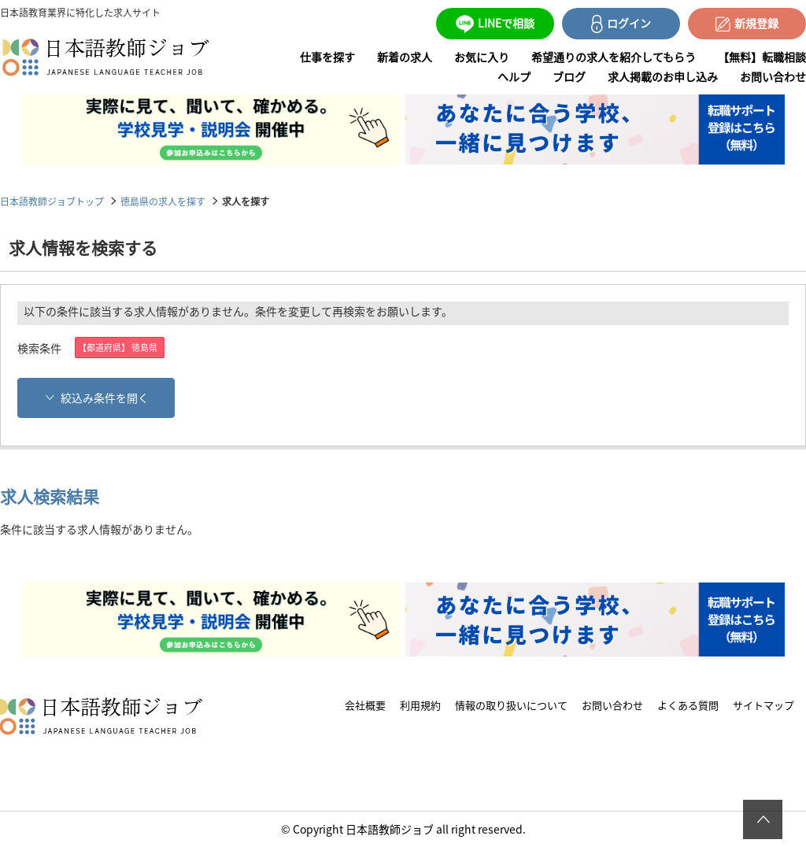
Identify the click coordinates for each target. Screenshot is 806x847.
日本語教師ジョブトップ (52, 201)
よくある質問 (688, 704)
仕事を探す (327, 57)
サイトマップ (763, 704)
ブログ (569, 76)
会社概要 (365, 704)
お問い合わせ (773, 76)
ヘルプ (514, 76)
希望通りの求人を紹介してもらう (613, 57)
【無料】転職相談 (762, 57)
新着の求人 (404, 57)
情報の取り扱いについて (511, 704)
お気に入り (481, 57)
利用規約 (420, 704)
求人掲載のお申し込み (663, 76)
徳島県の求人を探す (162, 201)
